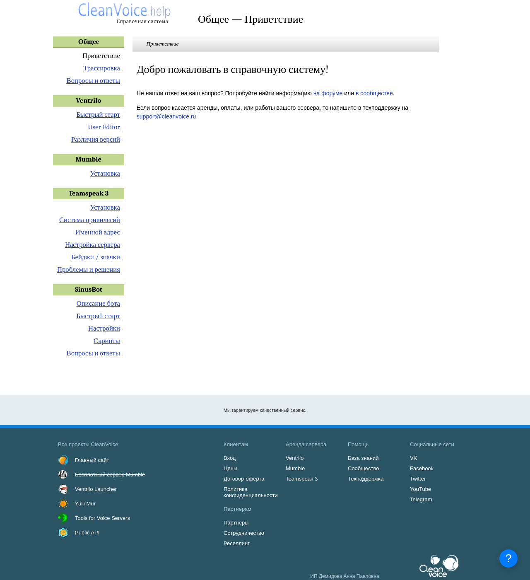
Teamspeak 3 (302, 479)
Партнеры (236, 523)
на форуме (328, 93)
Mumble (295, 468)
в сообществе (374, 93)
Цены (230, 468)
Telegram (421, 499)
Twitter (418, 479)
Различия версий (95, 139)
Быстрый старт (98, 114)
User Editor (104, 127)
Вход (230, 458)
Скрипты (107, 341)
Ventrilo (295, 458)
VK (413, 458)
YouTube (420, 489)
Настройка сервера (92, 245)
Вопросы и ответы (93, 81)
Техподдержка (365, 479)
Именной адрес (97, 232)
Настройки (104, 328)
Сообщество (363, 468)
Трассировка (101, 68)
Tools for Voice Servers (102, 518)
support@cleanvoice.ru (166, 116)
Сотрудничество (244, 533)
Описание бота (98, 303)
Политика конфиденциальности (251, 492)
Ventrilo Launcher (96, 489)
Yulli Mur (85, 503)
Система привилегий (89, 220)
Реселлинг (237, 543)
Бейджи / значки (95, 257)
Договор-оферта (244, 479)
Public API (87, 532)
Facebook (422, 468)
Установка (105, 173)
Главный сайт (92, 460)
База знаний (363, 458)
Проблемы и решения (88, 269)
